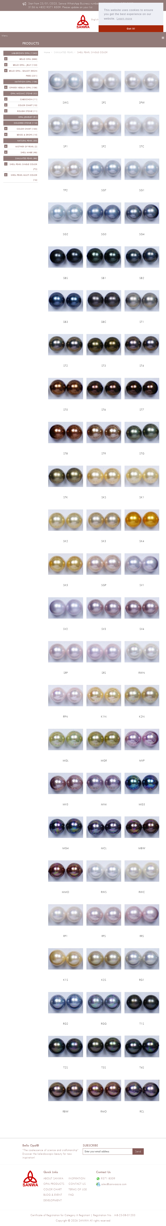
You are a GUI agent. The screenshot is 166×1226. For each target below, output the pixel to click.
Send (138, 1151)
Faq (71, 1194)
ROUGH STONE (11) (27, 111)
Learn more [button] (124, 18)
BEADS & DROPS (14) (27, 134)
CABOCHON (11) (28, 99)
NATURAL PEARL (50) (27, 140)
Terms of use (78, 1189)
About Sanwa (53, 1178)
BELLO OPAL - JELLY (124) (25, 65)
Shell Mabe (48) (29, 152)
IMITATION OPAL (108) (26, 81)
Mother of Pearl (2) (26, 146)
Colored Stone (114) (25, 123)
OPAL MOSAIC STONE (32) (24, 93)
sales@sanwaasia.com (111, 1184)
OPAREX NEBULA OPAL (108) (23, 87)
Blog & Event (52, 1194)
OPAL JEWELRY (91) (27, 117)
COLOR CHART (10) (27, 105)
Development (52, 1200)
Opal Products (53, 1183)
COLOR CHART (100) (27, 129)
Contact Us (77, 1183)
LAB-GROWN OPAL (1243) (24, 53)
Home (47, 52)
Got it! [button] (131, 28)
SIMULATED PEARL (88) (26, 158)
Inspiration (77, 1178)
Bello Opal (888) (28, 59)
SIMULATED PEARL (63, 52)
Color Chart (52, 1189)
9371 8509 (105, 1179)
